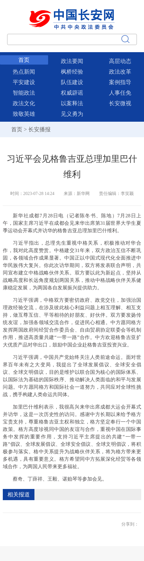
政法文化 (24, 103)
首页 (23, 60)
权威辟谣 (72, 93)
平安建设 (24, 82)
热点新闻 (24, 72)
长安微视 (120, 103)
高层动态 (120, 61)
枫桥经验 (72, 72)
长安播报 (39, 129)
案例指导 (120, 82)
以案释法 (72, 103)
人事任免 (120, 93)
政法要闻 (72, 61)
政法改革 (120, 72)
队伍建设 (72, 82)
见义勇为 (72, 114)
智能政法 (24, 93)
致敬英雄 (24, 114)
